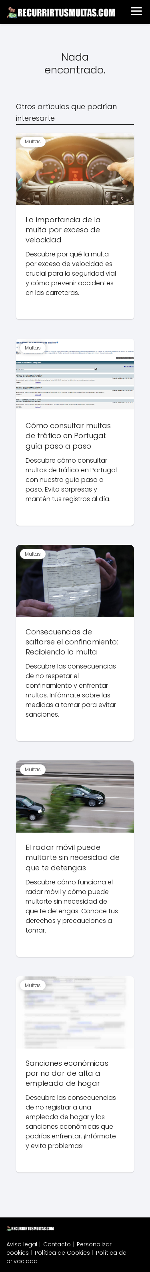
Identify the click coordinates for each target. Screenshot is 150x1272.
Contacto (57, 1244)
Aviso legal (21, 1244)
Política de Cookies (62, 1253)
